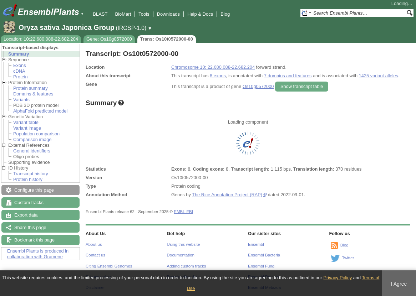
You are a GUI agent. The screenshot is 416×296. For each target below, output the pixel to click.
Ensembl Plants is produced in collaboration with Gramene (38, 253)
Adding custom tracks (186, 266)
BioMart (123, 14)
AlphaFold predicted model (40, 111)
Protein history (27, 179)
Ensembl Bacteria (264, 255)
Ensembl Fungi (261, 266)
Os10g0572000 (258, 86)
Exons (19, 65)
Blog (225, 14)
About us (94, 244)
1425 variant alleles (378, 75)
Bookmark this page (34, 240)
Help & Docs (200, 14)
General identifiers (31, 151)
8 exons (218, 75)
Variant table (26, 122)
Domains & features (33, 94)
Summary (18, 54)
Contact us (95, 255)
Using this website (183, 244)
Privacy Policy (337, 277)
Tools (143, 14)
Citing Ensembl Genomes (109, 266)
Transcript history (30, 173)
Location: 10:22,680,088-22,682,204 (41, 39)
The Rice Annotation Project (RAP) (227, 194)
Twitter (348, 258)
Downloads (168, 14)
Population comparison (36, 133)
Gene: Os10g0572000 (109, 39)
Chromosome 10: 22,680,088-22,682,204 (213, 67)
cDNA (19, 71)
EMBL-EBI (183, 211)
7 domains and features (288, 75)
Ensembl (256, 244)
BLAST (100, 14)
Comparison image (32, 139)
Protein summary (30, 88)
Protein (20, 76)
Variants (21, 99)
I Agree (399, 284)
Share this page (30, 227)
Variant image (27, 128)
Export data (25, 215)
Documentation (180, 255)
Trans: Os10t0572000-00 (166, 39)
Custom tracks (29, 202)
